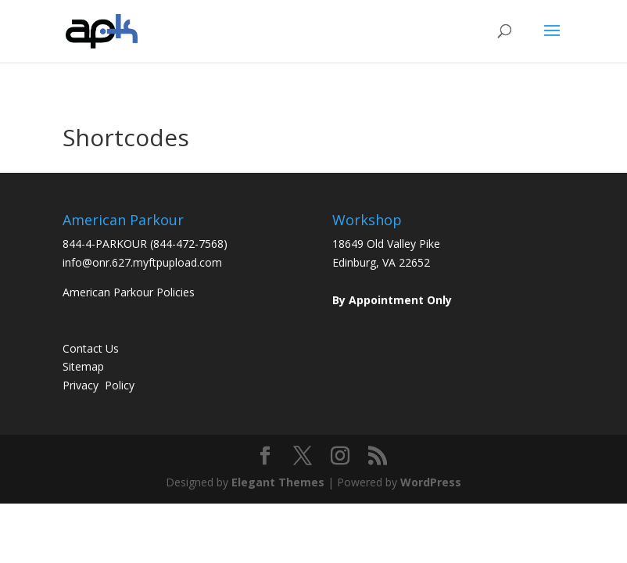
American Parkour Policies (129, 292)
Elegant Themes (277, 482)
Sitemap (83, 366)
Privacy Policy (98, 385)
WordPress (430, 482)
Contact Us (91, 348)
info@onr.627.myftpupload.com (142, 262)
